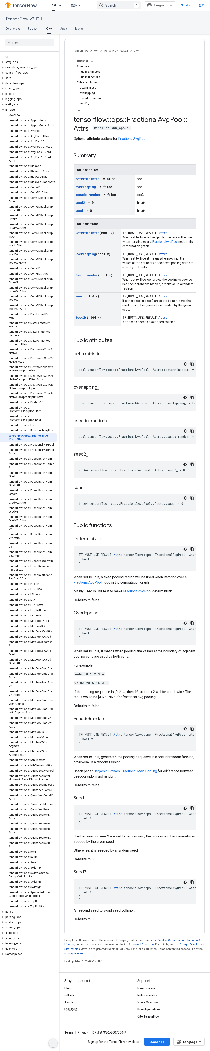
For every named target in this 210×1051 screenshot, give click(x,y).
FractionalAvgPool (132, 139)
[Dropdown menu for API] (61, 5)
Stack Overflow (147, 1002)
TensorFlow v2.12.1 (23, 19)
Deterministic (87, 233)
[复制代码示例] (192, 364)
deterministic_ (88, 179)
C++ (136, 50)
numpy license (73, 953)
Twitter (69, 1002)
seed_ (80, 210)
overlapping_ (86, 187)
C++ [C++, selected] (49, 28)
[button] (28, 62)
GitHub (186, 5)
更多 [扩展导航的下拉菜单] (74, 5)
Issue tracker (146, 988)
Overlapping (85, 254)
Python (33, 28)
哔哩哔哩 (70, 1009)
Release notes (147, 995)
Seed (79, 296)
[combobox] (119, 5)
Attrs (162, 233)
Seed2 (80, 317)
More (79, 28)
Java (63, 28)
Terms (69, 1032)
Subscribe (157, 1042)
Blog (67, 988)
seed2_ (81, 203)
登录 (202, 5)
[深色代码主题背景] (185, 364)
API (96, 50)
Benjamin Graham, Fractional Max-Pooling (125, 771)
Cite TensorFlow (148, 1016)
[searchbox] (29, 42)
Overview (12, 28)
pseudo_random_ (88, 195)
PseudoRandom (86, 275)
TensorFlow (81, 50)
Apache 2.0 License (141, 944)
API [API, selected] (53, 5)
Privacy (83, 1032)
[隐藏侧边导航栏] (53, 1043)
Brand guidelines (148, 1009)
